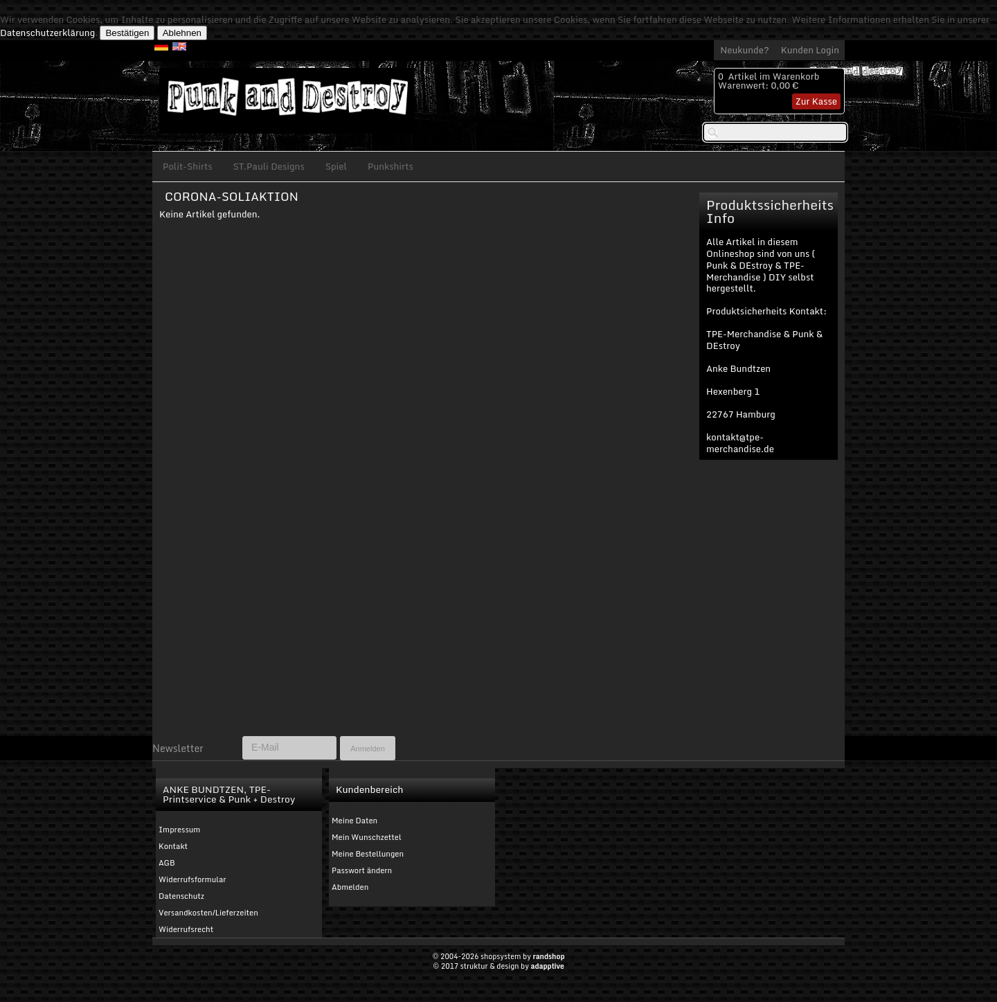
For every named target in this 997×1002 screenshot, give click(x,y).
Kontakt (173, 846)
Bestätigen (127, 33)
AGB (167, 863)
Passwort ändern (362, 870)
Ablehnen (182, 33)
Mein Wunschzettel (367, 837)
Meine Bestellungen (368, 854)
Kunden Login (810, 49)
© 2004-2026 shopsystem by (498, 956)
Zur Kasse (816, 101)
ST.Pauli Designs (269, 166)
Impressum (179, 829)
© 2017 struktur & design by (498, 966)
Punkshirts (390, 166)
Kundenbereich (369, 789)
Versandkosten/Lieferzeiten (208, 912)
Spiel (336, 166)
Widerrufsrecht (186, 929)
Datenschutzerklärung (47, 32)
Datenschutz (181, 896)
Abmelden (350, 887)
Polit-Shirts (188, 166)
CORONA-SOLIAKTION (231, 196)
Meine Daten (354, 820)
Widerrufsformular (192, 879)
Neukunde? (744, 49)
